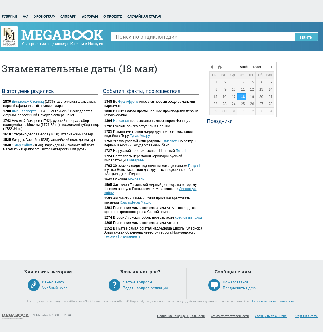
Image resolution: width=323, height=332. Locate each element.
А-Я (26, 16)
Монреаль (136, 179)
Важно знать (53, 282)
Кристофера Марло (135, 202)
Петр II (181, 151)
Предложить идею (239, 287)
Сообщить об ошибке (271, 316)
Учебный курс (54, 287)
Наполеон (121, 121)
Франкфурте (128, 102)
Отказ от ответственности (230, 316)
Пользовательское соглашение (273, 301)
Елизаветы (170, 141)
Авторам (90, 16)
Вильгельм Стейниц (28, 102)
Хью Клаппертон (25, 111)
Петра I (194, 166)
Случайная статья (144, 16)
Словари (68, 16)
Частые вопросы (137, 282)
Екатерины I (136, 160)
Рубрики (9, 16)
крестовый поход (188, 217)
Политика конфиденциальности (181, 316)
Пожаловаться (235, 282)
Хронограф (44, 16)
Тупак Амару (140, 136)
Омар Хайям (22, 145)
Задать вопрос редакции (145, 287)
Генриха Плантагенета (122, 236)
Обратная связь (306, 316)
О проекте (112, 16)
